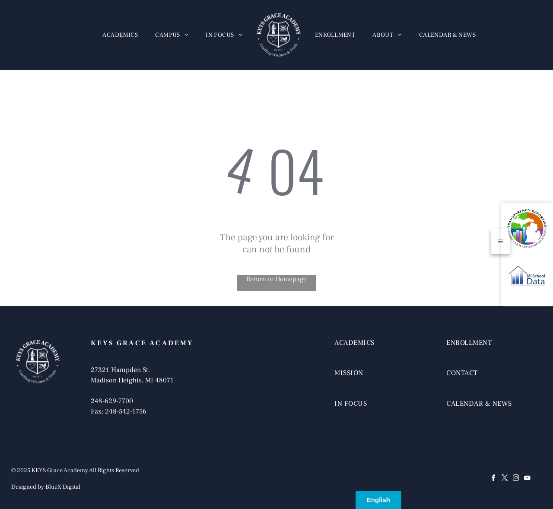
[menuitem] (120, 35)
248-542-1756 (125, 411)
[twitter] (504, 479)
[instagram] (516, 479)
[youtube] (527, 479)
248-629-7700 (112, 401)
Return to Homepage (276, 279)
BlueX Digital (62, 487)
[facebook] (493, 479)
